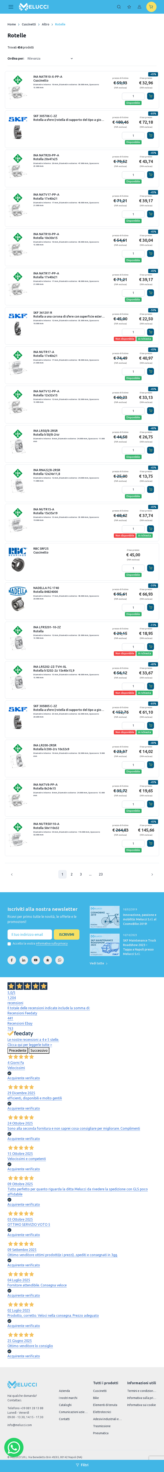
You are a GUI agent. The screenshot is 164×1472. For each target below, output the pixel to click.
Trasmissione (102, 1426)
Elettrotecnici (102, 1412)
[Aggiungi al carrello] (150, 96)
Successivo (39, 1050)
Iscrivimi (66, 934)
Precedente (17, 1050)
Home (11, 24)
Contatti (64, 1419)
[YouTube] (35, 960)
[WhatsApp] (59, 960)
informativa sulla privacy (52, 943)
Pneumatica (100, 1433)
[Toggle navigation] (10, 7)
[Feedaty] (47, 960)
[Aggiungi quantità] (141, 96)
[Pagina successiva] (152, 874)
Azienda (64, 1391)
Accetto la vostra (40, 943)
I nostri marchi (68, 1398)
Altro (45, 24)
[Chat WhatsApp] (13, 1447)
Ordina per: (15, 58)
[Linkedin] (23, 960)
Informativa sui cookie (141, 1405)
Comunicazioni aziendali (73, 1412)
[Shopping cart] (151, 7)
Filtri (82, 1465)
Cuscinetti (29, 24)
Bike (96, 1398)
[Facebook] (11, 960)
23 (101, 874)
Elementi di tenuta (105, 1405)
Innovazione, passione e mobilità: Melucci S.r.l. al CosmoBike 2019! (139, 919)
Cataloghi (65, 1405)
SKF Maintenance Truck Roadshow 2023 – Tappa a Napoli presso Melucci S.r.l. (139, 947)
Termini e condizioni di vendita (141, 1391)
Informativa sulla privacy (141, 1398)
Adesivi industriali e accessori (107, 1419)
